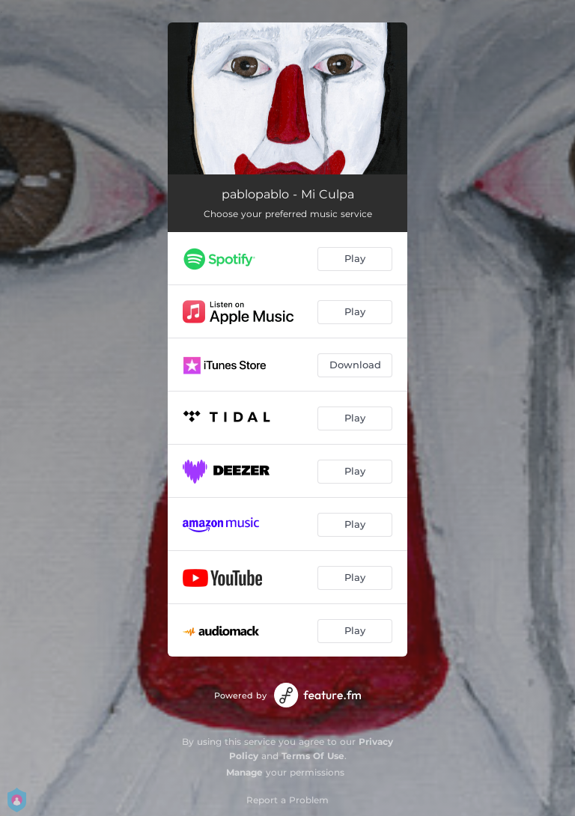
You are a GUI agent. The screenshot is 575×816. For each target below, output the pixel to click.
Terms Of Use (313, 755)
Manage (244, 772)
